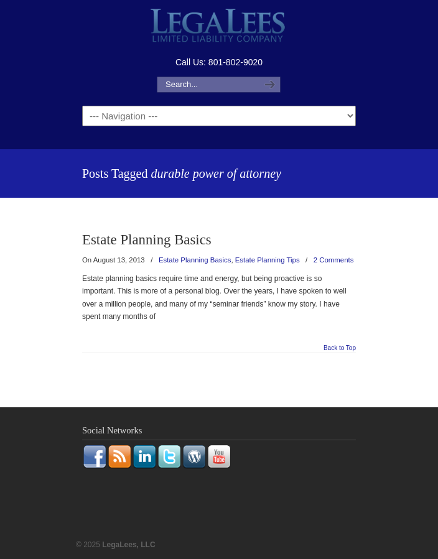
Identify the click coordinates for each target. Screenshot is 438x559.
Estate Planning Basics (147, 239)
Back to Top (340, 348)
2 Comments (334, 260)
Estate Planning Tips (267, 260)
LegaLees (219, 27)
